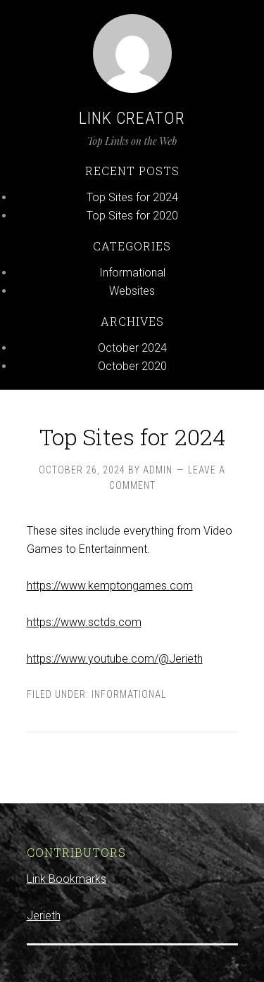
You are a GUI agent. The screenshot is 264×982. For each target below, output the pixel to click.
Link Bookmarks (66, 879)
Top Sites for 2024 (132, 197)
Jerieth (44, 915)
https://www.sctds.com (84, 622)
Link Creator (132, 118)
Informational (132, 272)
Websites (132, 291)
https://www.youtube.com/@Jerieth (115, 658)
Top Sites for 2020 (132, 215)
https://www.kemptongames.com (110, 585)
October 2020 (132, 366)
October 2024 (132, 348)
